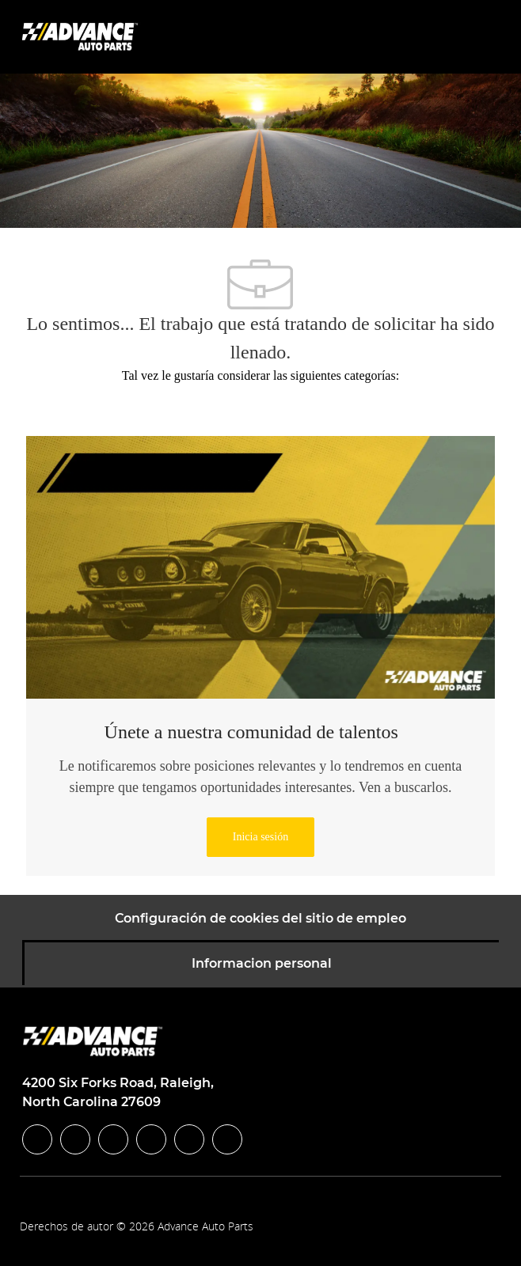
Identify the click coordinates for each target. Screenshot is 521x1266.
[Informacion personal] (262, 963)
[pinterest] (227, 1139)
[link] (260, 837)
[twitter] (113, 1139)
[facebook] (37, 1139)
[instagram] (151, 1139)
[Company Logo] (81, 36)
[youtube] (189, 1139)
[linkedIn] (75, 1139)
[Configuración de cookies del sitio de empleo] (260, 918)
